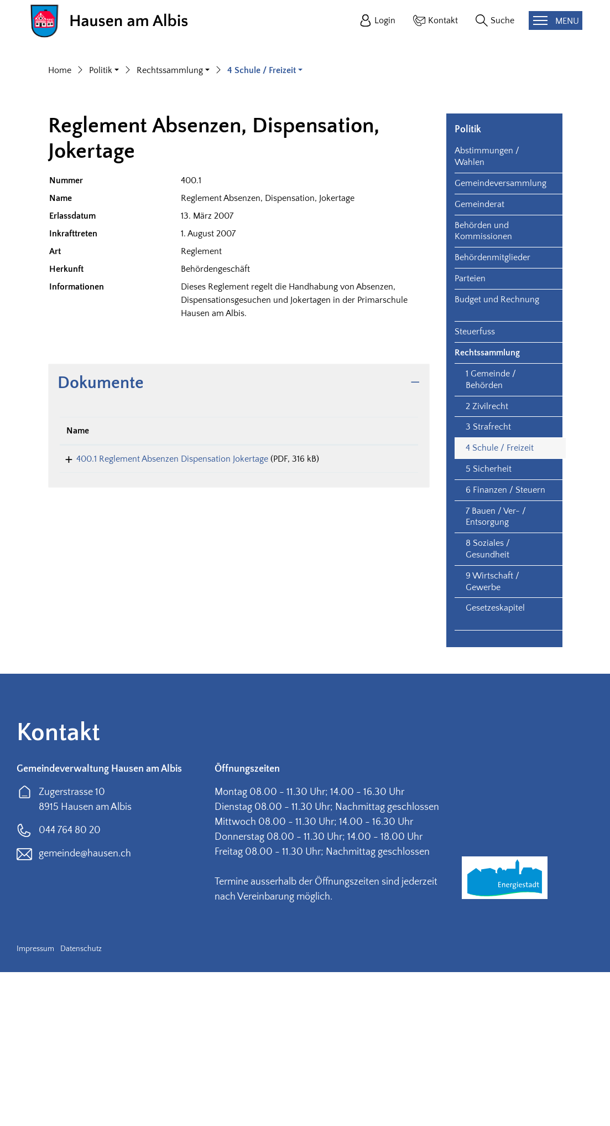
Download (384, 614)
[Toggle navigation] (555, 20)
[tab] (239, 537)
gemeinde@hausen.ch (85, 1007)
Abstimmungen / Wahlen (487, 310)
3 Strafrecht (488, 581)
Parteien (470, 432)
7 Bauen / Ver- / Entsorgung (496, 670)
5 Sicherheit (489, 623)
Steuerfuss (475, 485)
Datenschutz (81, 1102)
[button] (104, 224)
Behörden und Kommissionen (483, 384)
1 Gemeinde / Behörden (491, 533)
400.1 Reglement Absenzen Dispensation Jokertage (162, 612)
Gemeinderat (479, 358)
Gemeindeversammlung (500, 337)
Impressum (35, 1102)
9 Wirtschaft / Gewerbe (492, 735)
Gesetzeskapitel (495, 762)
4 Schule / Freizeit (500, 602)
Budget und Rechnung (497, 453)
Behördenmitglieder (492, 411)
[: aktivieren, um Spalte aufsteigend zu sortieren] (384, 584)
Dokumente (101, 536)
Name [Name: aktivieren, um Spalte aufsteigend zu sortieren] (77, 584)
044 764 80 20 (70, 984)
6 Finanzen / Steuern (505, 643)
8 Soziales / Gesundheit (488, 703)
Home (59, 224)
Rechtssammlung (487, 507)
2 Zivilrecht (487, 560)
